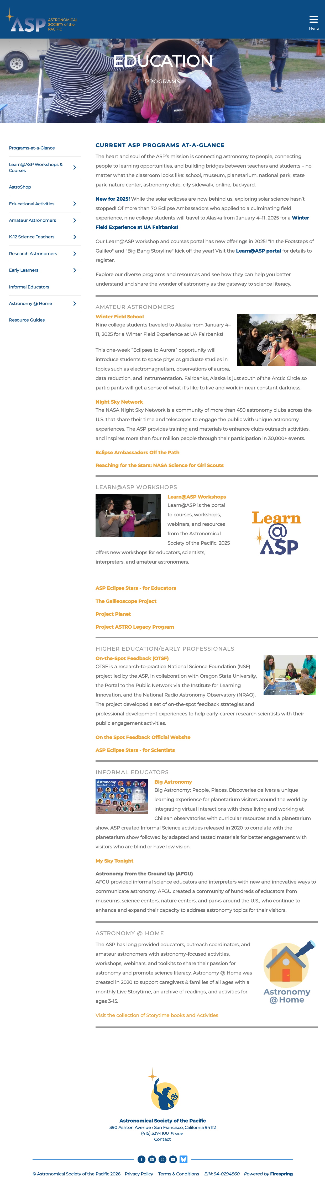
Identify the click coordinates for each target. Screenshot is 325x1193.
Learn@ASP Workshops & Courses (45, 168)
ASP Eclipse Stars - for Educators (136, 588)
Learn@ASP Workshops (196, 497)
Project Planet (113, 614)
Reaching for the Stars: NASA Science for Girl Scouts (160, 465)
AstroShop (20, 187)
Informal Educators (29, 287)
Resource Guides (27, 320)
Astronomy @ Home (45, 304)
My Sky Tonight (114, 861)
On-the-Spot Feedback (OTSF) (132, 658)
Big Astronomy (173, 782)
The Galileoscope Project (126, 601)
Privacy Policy (139, 1173)
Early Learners (45, 270)
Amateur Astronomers (45, 220)
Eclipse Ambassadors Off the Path (137, 453)
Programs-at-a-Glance (32, 148)
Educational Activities (45, 204)
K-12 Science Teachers (45, 237)
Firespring (281, 1173)
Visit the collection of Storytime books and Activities (157, 1015)
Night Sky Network (119, 402)
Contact (162, 1139)
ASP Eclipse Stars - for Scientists (135, 750)
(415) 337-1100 (155, 1133)
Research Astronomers (45, 254)
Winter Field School (120, 317)
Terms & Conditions (178, 1173)
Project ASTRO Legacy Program (135, 627)
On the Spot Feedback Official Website (143, 737)
